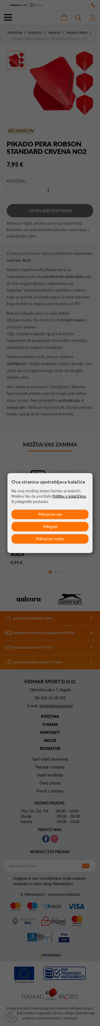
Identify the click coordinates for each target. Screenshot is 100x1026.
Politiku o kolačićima (69, 496)
